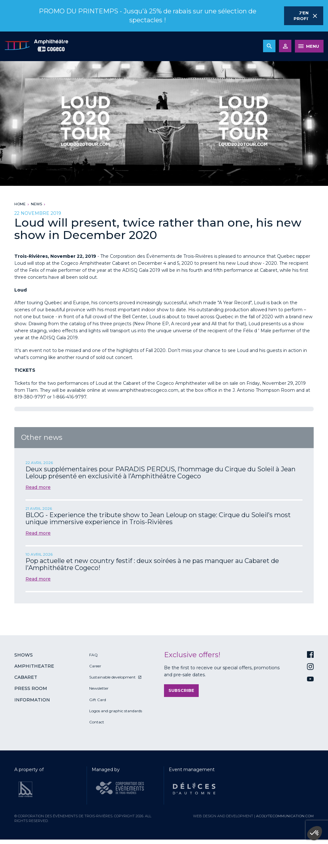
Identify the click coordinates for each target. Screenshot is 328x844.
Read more (38, 487)
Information (32, 700)
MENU (312, 46)
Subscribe (181, 690)
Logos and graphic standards (115, 710)
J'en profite (304, 15)
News (36, 204)
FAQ (93, 654)
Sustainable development (112, 677)
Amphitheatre (34, 666)
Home (19, 204)
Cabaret (25, 677)
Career (95, 666)
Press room (30, 688)
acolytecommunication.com (285, 816)
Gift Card (97, 699)
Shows (23, 655)
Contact (96, 722)
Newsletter (99, 688)
